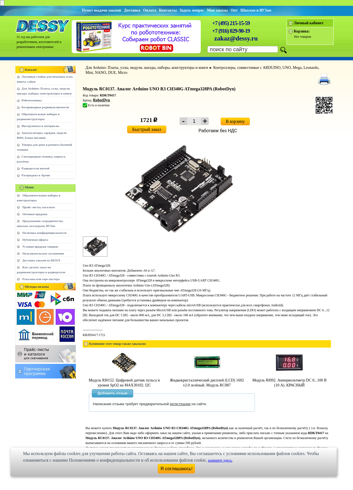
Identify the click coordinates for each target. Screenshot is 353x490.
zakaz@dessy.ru (236, 38)
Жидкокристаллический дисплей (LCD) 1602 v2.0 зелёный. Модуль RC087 (207, 380)
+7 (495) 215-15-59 (231, 23)
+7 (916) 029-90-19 (231, 31)
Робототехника (32, 100)
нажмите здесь (220, 460)
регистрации (180, 404)
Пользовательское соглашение (43, 253)
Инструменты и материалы (40, 126)
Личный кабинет (308, 23)
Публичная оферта (35, 239)
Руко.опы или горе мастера (41, 279)
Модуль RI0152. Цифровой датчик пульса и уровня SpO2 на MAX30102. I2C (124, 380)
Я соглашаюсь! (177, 468)
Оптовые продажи (34, 214)
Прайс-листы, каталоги (38, 207)
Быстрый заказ (146, 129)
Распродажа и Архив (36, 175)
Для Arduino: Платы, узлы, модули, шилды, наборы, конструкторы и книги (146, 68)
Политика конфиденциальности (44, 232)
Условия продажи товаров (40, 246)
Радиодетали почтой (35, 168)
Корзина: (302, 31)
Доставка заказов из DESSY (41, 260)
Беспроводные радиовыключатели (45, 107)
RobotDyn (101, 100)
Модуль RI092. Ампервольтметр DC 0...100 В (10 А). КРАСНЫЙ (289, 380)
